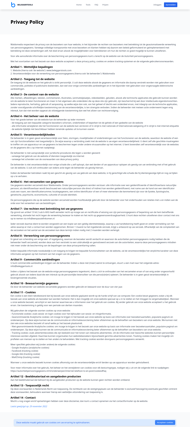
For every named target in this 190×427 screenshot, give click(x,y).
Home (79, 4)
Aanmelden (171, 4)
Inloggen (157, 4)
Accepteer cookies (165, 422)
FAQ (96, 4)
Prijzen (105, 4)
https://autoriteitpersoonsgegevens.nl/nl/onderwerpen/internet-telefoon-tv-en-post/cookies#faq (58, 370)
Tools (88, 4)
